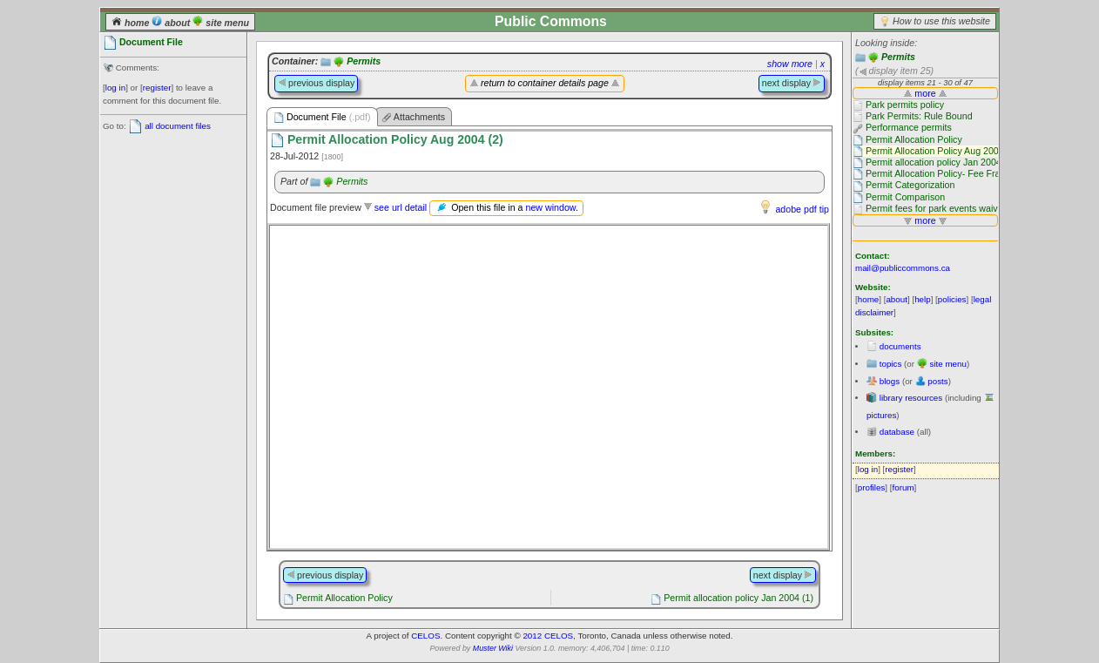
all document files (178, 126)
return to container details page (544, 83)
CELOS (425, 635)
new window (550, 207)
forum (903, 487)
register (157, 87)
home (131, 22)
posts (937, 381)
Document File (322, 117)
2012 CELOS (548, 635)
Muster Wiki (493, 648)
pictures (881, 415)
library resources (911, 398)
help (922, 299)
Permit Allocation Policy (344, 597)
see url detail (400, 207)
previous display (316, 83)
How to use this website (941, 21)
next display (791, 83)
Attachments (413, 117)
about (172, 22)
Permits (898, 56)
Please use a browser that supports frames (548, 387)
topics (891, 364)
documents (900, 346)
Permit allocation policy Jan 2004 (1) (738, 597)
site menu (220, 22)
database (897, 431)
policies (952, 299)
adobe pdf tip (802, 209)
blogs (890, 381)
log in (115, 87)
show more (789, 63)
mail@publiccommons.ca (902, 268)
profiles (872, 487)
